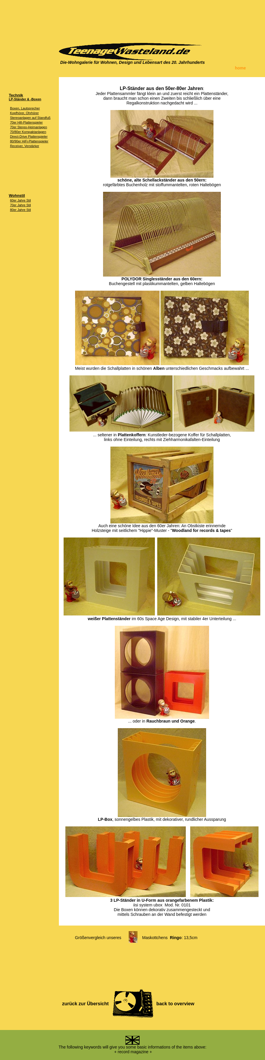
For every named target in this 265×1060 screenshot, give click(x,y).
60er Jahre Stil (20, 200)
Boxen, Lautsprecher (25, 108)
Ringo (176, 937)
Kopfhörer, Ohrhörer (24, 113)
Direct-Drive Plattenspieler (29, 136)
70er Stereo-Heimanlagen (28, 127)
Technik (16, 95)
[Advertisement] (132, 19)
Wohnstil (17, 195)
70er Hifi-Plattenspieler (26, 122)
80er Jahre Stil (20, 210)
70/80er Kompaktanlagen (28, 132)
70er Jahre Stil (20, 205)
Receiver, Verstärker (24, 146)
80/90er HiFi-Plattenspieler (29, 141)
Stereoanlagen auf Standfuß (30, 117)
